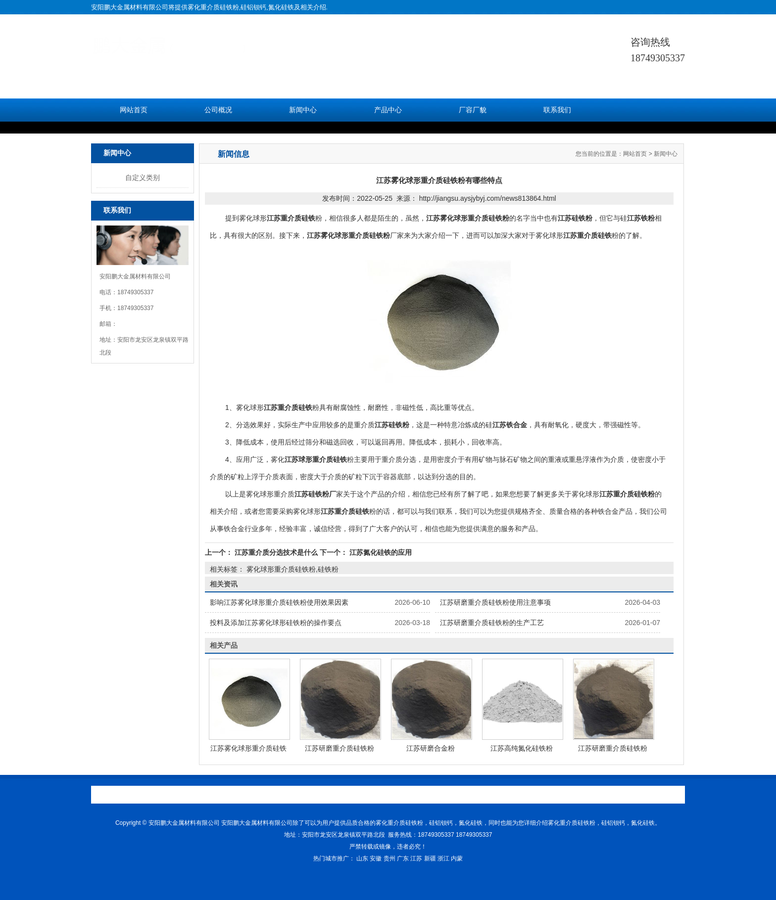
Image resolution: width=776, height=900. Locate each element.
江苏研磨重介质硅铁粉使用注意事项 (495, 602)
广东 (403, 858)
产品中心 (388, 110)
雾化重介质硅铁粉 (213, 7)
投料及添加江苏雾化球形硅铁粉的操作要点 (275, 623)
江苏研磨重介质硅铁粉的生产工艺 (492, 623)
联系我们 (557, 110)
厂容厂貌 (472, 110)
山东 (362, 858)
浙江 (443, 858)
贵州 (389, 858)
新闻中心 (303, 110)
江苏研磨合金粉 (430, 748)
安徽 (376, 858)
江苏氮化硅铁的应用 (379, 552)
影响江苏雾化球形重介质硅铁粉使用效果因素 (279, 602)
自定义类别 (142, 177)
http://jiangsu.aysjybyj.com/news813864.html (487, 198)
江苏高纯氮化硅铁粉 (521, 748)
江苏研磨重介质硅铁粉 (339, 748)
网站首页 (133, 110)
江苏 (416, 858)
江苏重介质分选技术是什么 (276, 552)
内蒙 (457, 858)
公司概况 (218, 110)
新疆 (430, 858)
